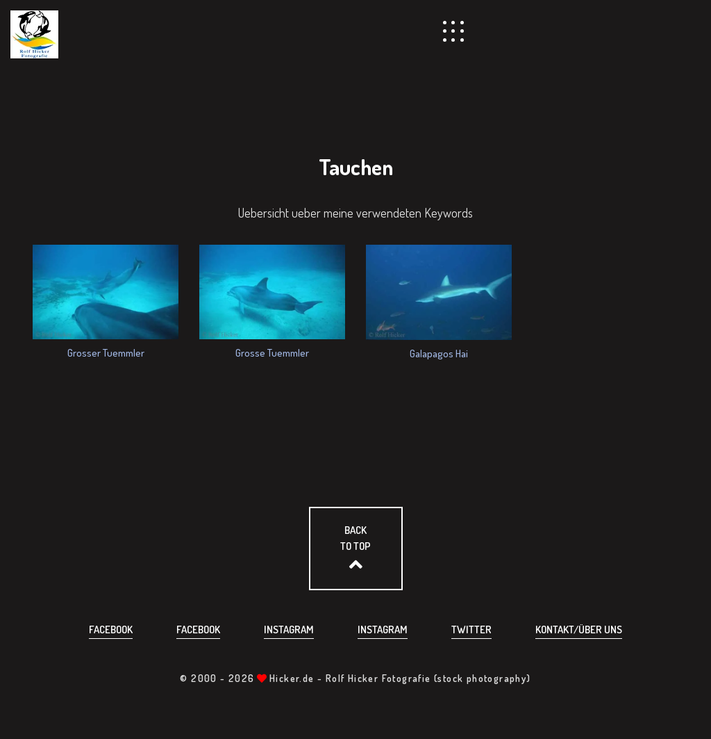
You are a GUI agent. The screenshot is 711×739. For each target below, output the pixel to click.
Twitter (471, 629)
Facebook (111, 629)
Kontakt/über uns (578, 629)
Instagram (289, 629)
